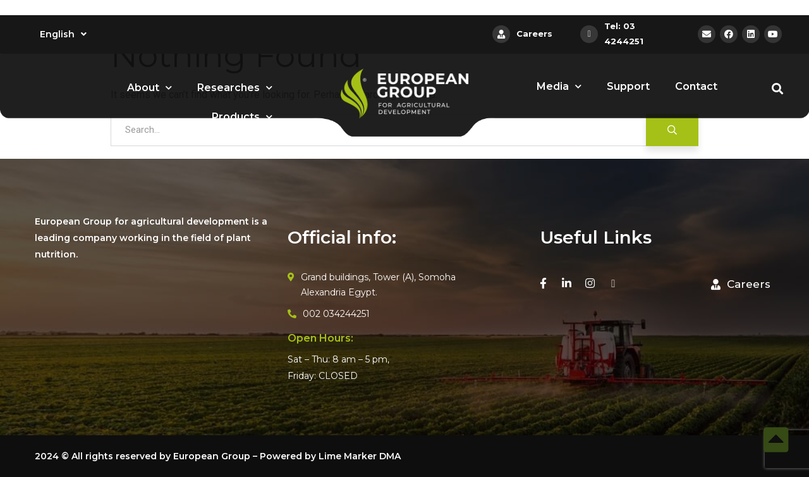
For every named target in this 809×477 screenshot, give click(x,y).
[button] (741, 284)
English (63, 34)
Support (628, 86)
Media (559, 86)
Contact (696, 86)
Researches (234, 87)
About (149, 87)
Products (242, 117)
